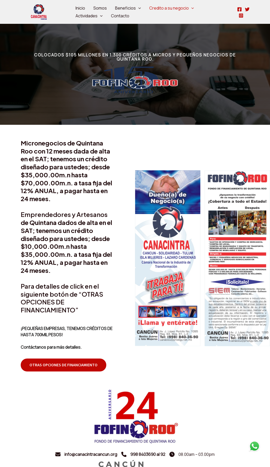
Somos (100, 8)
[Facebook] (239, 9)
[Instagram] (241, 15)
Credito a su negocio (171, 8)
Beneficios (128, 8)
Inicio (80, 8)
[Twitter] (247, 9)
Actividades (89, 16)
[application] (138, 8)
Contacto (120, 16)
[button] (63, 365)
